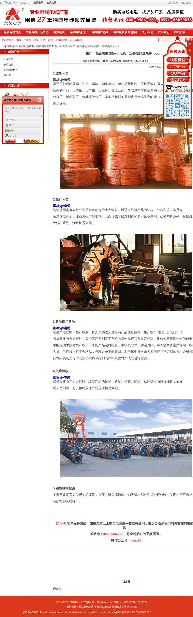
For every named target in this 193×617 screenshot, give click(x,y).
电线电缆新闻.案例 (125, 32)
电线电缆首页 (12, 32)
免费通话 (33, 140)
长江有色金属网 (87, 606)
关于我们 (147, 32)
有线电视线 (61, 40)
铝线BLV (101, 601)
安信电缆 (132, 606)
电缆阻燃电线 (103, 606)
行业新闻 (8, 59)
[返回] (126, 581)
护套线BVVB (88, 601)
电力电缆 (59, 32)
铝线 (43, 40)
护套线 (27, 40)
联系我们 (163, 32)
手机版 (7, 2)
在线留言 (179, 32)
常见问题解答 (10, 69)
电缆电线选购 (99, 32)
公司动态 (8, 64)
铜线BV (74, 601)
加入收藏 (155, 67)
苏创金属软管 (119, 606)
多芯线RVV (115, 601)
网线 (50, 40)
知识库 (63, 46)
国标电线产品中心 (37, 32)
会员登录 (38, 2)
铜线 (18, 40)
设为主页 (186, 2)
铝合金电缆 (76, 40)
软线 (35, 40)
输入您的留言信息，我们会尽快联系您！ (23, 111)
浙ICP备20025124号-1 (35, 612)
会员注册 (51, 2)
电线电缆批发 (78, 32)
